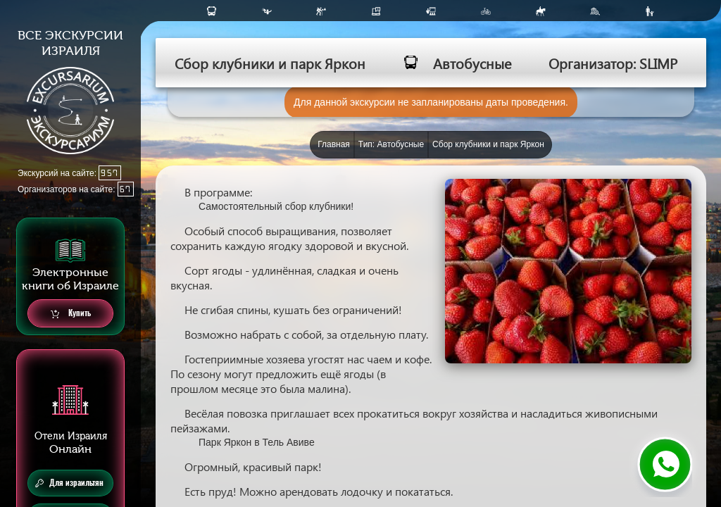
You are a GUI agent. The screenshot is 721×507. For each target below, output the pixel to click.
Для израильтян (69, 483)
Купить (71, 314)
